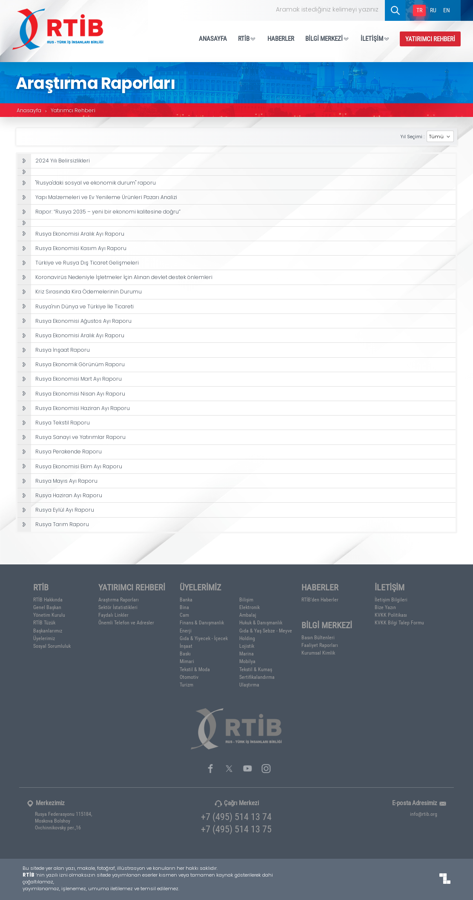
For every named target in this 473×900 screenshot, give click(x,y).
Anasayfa (29, 111)
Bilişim (246, 599)
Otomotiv (189, 676)
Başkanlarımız (47, 630)
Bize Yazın (385, 607)
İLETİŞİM (375, 38)
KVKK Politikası (391, 614)
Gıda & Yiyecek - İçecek (204, 638)
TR (419, 10)
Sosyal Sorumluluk (52, 645)
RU (433, 10)
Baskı (185, 653)
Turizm (186, 684)
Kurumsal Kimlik (318, 652)
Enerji (186, 630)
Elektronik (249, 607)
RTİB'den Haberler (319, 599)
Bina (184, 607)
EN (446, 10)
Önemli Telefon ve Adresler (126, 622)
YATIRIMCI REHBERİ (430, 38)
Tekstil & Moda (195, 669)
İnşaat (186, 645)
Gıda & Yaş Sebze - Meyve (265, 630)
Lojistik (246, 645)
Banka (186, 599)
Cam (184, 614)
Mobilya (247, 661)
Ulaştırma (249, 684)
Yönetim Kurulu (49, 614)
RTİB (247, 38)
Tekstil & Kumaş (255, 669)
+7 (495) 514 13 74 (236, 816)
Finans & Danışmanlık (202, 622)
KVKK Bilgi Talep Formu (399, 622)
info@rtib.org (423, 813)
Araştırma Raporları (118, 599)
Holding (247, 638)
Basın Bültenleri (318, 637)
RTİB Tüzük (44, 622)
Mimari (187, 661)
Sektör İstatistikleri (118, 607)
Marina (246, 653)
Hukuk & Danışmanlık (260, 622)
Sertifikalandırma (257, 676)
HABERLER (280, 38)
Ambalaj (247, 614)
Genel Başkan (47, 607)
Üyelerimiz (44, 638)
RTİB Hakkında (48, 599)
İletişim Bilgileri (391, 599)
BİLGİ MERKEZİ (327, 38)
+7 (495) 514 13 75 (236, 829)
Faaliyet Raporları (319, 644)
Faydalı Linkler (113, 614)
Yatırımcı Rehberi (73, 111)
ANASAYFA (213, 38)
